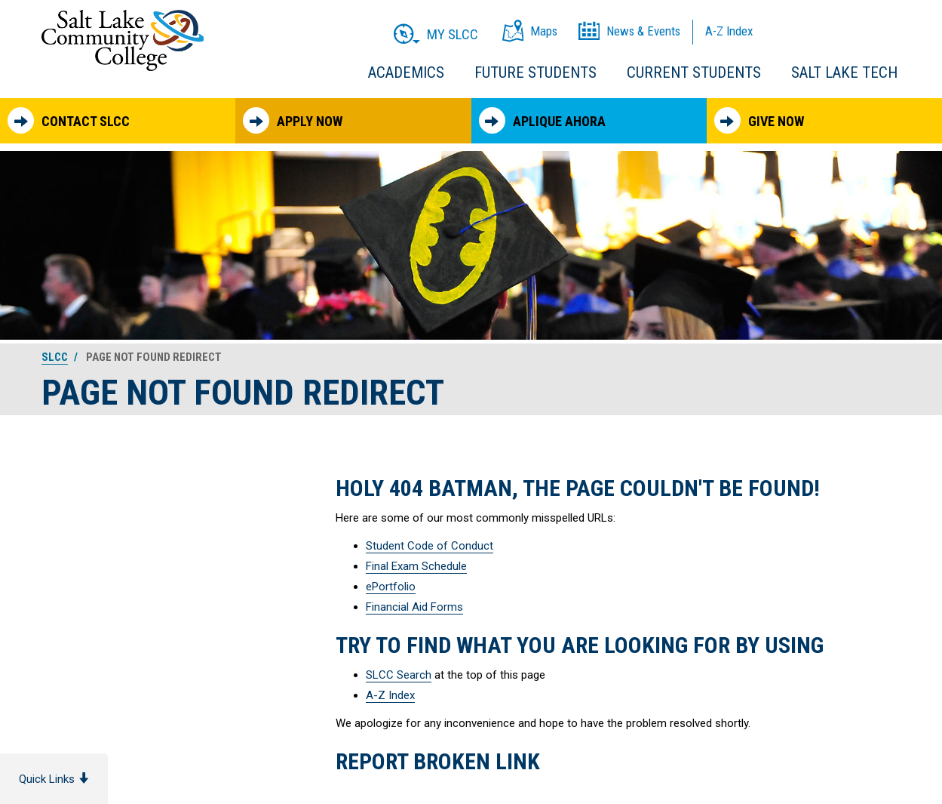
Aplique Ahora (542, 120)
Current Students (694, 72)
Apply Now (292, 120)
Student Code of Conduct (429, 546)
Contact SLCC (69, 120)
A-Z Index (390, 695)
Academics (406, 72)
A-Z (729, 31)
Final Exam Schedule (416, 566)
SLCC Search (398, 675)
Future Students (535, 72)
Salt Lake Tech (844, 72)
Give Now (759, 120)
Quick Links (54, 779)
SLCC (54, 357)
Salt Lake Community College (122, 40)
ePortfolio (391, 586)
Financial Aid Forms (414, 607)
